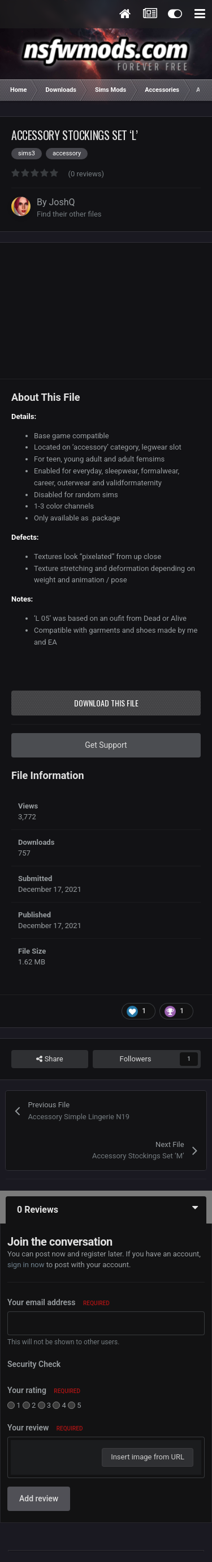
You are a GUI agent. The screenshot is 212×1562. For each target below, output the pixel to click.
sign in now (26, 1264)
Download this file (106, 703)
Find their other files (69, 214)
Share (49, 1059)
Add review (38, 1498)
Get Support (106, 745)
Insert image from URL (147, 1457)
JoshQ (62, 202)
